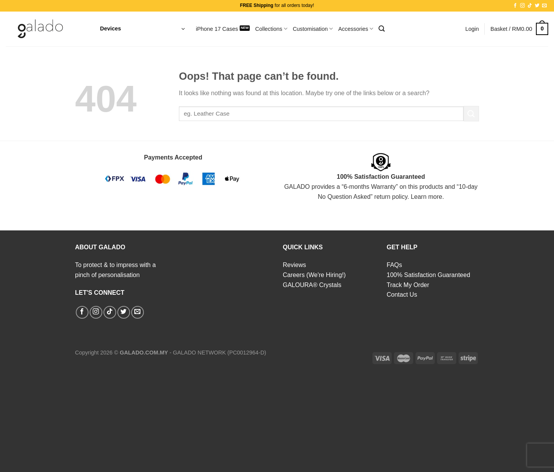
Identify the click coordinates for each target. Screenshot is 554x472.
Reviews (294, 265)
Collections (271, 28)
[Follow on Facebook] (515, 5)
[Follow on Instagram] (522, 5)
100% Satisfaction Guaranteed (428, 275)
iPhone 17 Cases (217, 29)
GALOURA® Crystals (312, 285)
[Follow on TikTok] (529, 5)
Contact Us (402, 294)
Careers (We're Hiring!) (314, 275)
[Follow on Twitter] (537, 5)
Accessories (355, 28)
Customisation (313, 28)
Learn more (426, 196)
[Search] (382, 28)
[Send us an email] (544, 5)
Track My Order (408, 285)
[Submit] (471, 113)
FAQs (394, 265)
